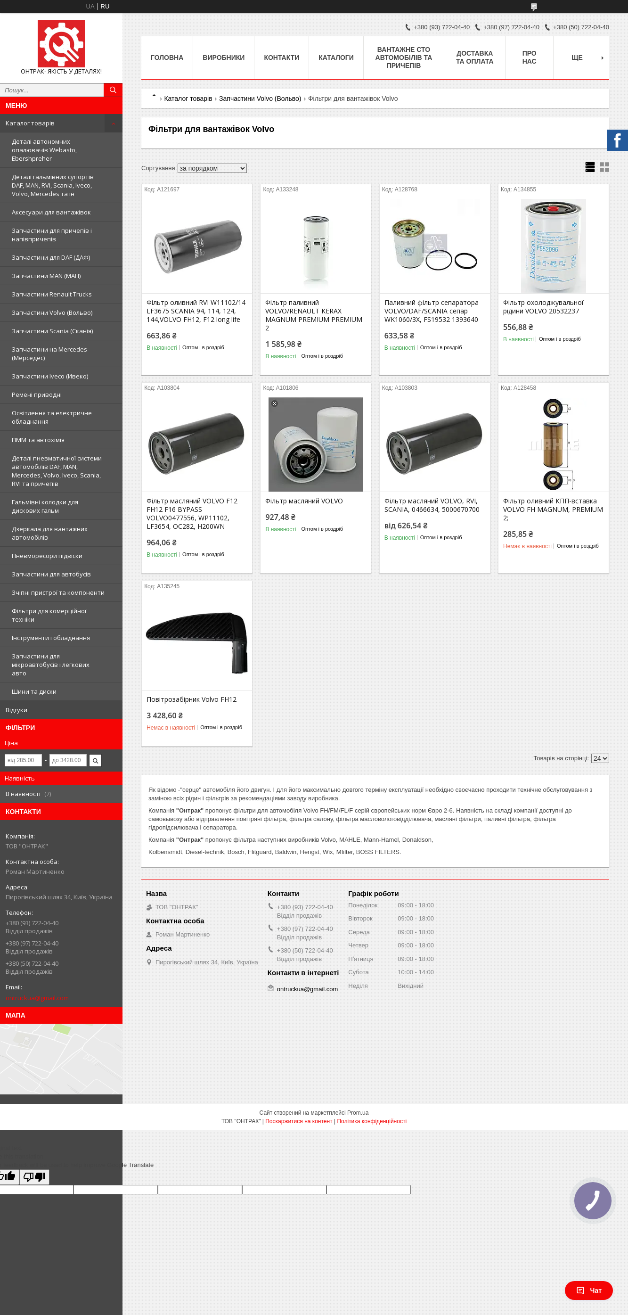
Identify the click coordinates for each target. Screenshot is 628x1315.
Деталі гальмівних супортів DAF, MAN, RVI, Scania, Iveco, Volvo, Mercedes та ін (53, 185)
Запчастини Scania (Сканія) (52, 331)
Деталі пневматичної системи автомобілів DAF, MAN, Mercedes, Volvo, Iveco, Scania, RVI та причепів (57, 471)
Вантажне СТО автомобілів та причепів (403, 57)
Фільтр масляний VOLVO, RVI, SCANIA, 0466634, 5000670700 (432, 505)
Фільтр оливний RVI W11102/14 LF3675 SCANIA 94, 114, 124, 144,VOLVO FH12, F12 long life (196, 311)
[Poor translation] (34, 1177)
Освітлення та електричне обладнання (52, 417)
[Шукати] (113, 90)
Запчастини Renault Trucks (52, 294)
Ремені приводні (37, 394)
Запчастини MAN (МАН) (46, 275)
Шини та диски (34, 691)
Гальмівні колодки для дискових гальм (45, 506)
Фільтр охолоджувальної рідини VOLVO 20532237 (543, 306)
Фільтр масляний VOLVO (304, 501)
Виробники (224, 57)
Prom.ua (357, 1113)
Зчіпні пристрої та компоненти (58, 592)
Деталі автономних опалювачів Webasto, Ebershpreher (44, 150)
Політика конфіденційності (372, 1121)
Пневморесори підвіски (47, 555)
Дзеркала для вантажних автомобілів (50, 533)
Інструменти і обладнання (51, 637)
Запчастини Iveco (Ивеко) (50, 376)
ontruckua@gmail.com (37, 998)
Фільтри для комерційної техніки (49, 615)
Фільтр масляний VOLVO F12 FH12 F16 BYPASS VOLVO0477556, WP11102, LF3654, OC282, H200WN (192, 514)
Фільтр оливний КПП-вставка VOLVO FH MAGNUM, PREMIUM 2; (553, 509)
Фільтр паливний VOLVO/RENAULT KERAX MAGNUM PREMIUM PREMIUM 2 (313, 315)
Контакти (281, 57)
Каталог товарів (30, 123)
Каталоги (336, 57)
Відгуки (16, 710)
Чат (589, 1290)
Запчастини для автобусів (51, 574)
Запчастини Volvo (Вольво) (52, 312)
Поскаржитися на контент (298, 1121)
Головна (167, 57)
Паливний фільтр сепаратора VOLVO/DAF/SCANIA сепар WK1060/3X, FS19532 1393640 (431, 311)
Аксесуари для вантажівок (51, 212)
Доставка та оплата (475, 57)
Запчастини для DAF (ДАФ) (51, 257)
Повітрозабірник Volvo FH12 (192, 699)
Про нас (529, 57)
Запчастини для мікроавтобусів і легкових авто (51, 664)
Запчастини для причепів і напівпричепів (52, 234)
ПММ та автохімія (38, 440)
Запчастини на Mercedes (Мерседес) (49, 353)
